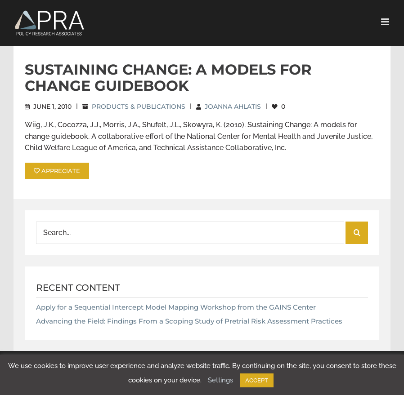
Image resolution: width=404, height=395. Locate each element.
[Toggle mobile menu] (386, 22)
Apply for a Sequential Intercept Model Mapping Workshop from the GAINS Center (176, 307)
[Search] (357, 233)
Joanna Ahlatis (233, 106)
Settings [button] (220, 380)
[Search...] (190, 233)
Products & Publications (138, 106)
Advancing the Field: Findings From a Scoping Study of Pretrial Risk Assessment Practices (189, 321)
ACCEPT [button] (256, 380)
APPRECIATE (57, 170)
